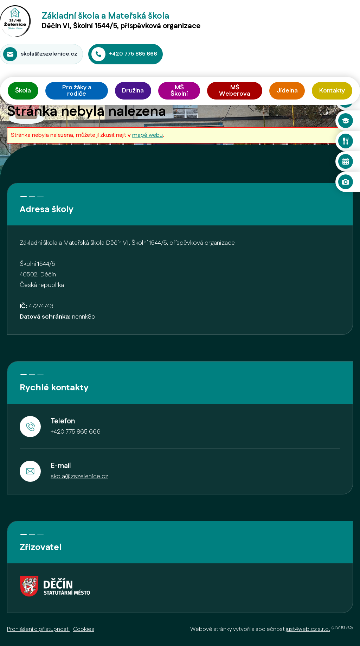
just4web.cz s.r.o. (308, 629)
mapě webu (147, 135)
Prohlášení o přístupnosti (38, 629)
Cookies (83, 629)
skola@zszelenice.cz (49, 54)
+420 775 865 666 (133, 54)
